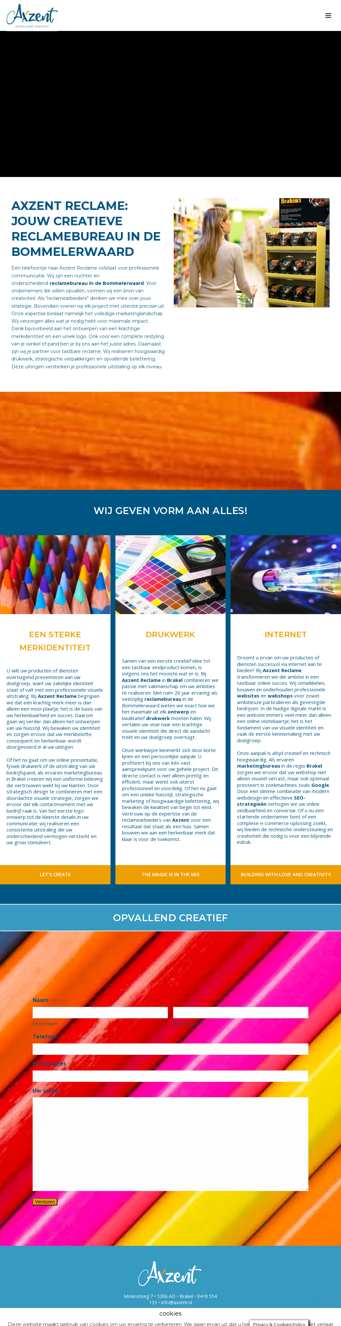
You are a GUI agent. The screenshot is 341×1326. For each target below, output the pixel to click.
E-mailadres (58, 1064)
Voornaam (45, 1024)
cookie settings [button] (174, 1315)
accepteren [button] (217, 1315)
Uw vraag (46, 1091)
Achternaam (188, 1024)
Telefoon (54, 1037)
